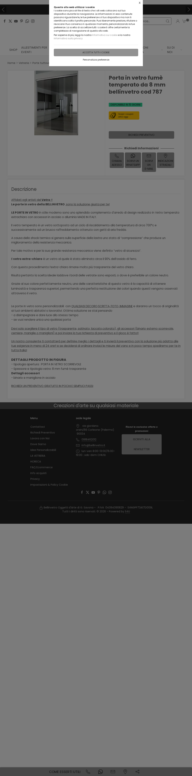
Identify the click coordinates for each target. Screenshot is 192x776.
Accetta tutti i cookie (96, 52)
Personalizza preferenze (96, 59)
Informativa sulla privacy (68, 38)
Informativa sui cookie (105, 35)
